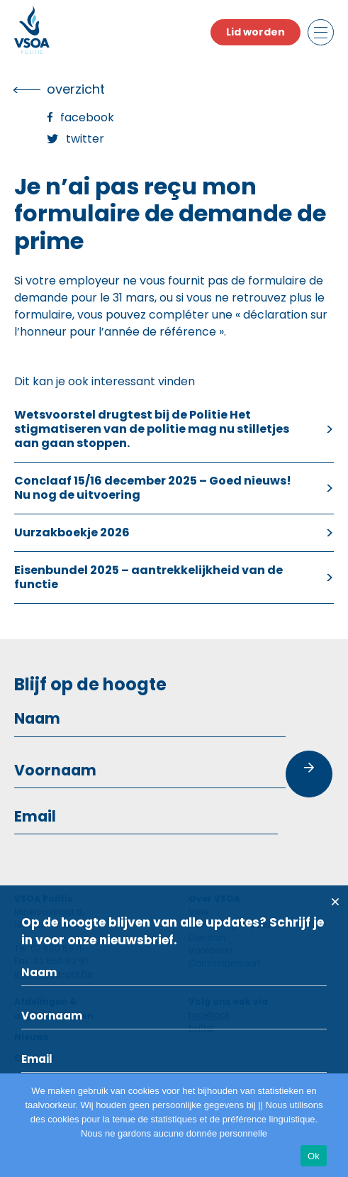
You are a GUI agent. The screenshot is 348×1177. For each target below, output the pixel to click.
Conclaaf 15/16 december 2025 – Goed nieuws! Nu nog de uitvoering (152, 488)
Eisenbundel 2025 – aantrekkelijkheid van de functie (148, 577)
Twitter (85, 139)
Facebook (87, 117)
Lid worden (255, 32)
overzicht (76, 89)
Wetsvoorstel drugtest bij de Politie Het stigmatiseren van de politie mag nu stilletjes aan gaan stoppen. (151, 429)
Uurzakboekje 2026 (72, 532)
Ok (314, 1156)
